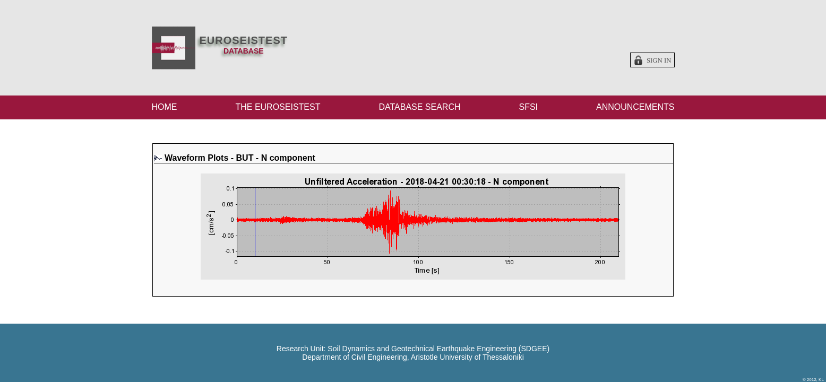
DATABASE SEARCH (419, 106)
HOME (164, 106)
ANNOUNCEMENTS (635, 106)
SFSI (528, 106)
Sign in (659, 60)
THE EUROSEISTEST (277, 106)
